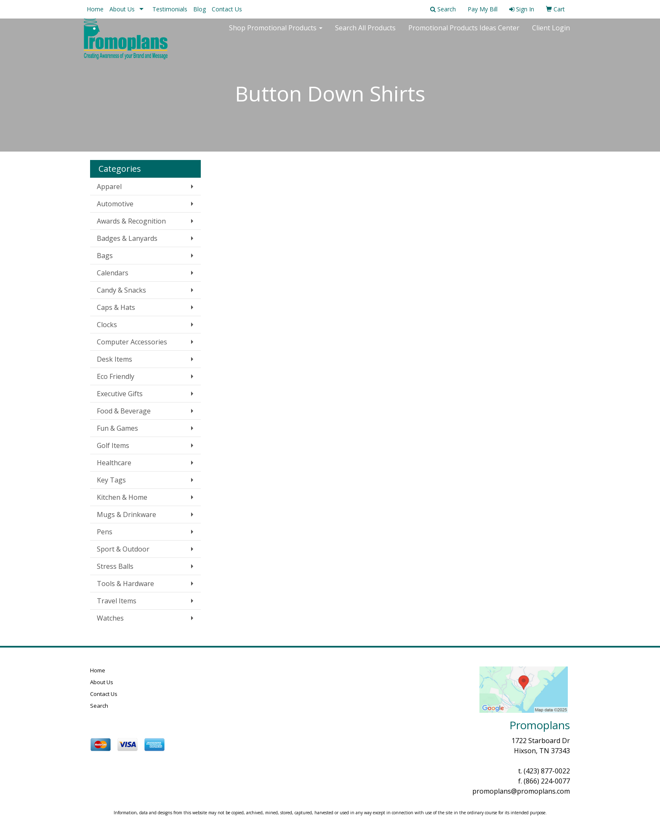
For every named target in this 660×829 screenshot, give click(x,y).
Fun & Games (117, 428)
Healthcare (114, 462)
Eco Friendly (115, 376)
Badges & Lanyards (127, 238)
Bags (105, 255)
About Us (122, 9)
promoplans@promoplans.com (521, 791)
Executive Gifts (120, 393)
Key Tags (111, 480)
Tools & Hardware (125, 583)
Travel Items (116, 600)
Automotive (115, 203)
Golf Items (113, 445)
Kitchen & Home (122, 497)
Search (99, 705)
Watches (110, 618)
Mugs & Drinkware (126, 514)
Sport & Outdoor (123, 549)
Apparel (109, 186)
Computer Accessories (132, 342)
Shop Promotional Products (275, 33)
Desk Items (114, 359)
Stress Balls (115, 566)
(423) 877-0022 (547, 771)
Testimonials (169, 9)
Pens (104, 531)
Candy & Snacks (121, 290)
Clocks (107, 324)
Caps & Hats (116, 307)
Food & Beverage (124, 411)
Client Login (551, 33)
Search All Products (365, 33)
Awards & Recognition (131, 221)
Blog (199, 9)
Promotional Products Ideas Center (463, 33)
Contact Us (227, 9)
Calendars (112, 272)
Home (95, 9)
